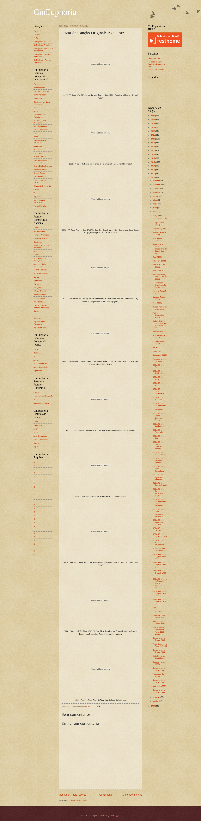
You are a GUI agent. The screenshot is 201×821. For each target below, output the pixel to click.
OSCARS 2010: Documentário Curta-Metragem (159, 502)
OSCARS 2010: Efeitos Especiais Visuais (158, 417)
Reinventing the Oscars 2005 (158, 623)
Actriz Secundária (41, 130)
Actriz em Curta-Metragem (40, 121)
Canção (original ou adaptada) (41, 161)
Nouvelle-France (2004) (159, 233)
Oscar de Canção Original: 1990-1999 (159, 565)
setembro (157, 192)
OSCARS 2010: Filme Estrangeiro (158, 391)
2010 (153, 177)
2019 (153, 143)
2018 (153, 146)
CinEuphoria (55, 12)
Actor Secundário (40, 126)
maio (155, 208)
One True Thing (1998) (158, 266)
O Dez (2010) (157, 271)
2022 (153, 131)
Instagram (37, 34)
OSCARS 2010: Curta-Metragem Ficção (158, 492)
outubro (156, 188)
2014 (153, 162)
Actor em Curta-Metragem (40, 116)
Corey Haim (157, 351)
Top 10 (36, 447)
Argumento (38, 146)
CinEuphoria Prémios (42, 45)
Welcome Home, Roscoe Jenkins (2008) (159, 277)
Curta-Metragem (40, 95)
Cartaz (36, 189)
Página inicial (104, 794)
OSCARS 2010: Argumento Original (158, 522)
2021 (153, 135)
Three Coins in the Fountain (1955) (159, 645)
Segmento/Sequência (42, 186)
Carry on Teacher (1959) (159, 298)
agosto (156, 196)
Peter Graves (157, 331)
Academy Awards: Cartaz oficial (159, 549)
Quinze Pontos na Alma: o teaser (159, 308)
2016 (153, 154)
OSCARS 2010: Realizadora (158, 372)
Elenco (36, 133)
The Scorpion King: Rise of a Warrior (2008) (159, 285)
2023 (153, 127)
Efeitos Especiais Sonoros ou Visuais (41, 306)
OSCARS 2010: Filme (158, 366)
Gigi (154, 608)
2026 (153, 116)
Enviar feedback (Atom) (78, 800)
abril (155, 212)
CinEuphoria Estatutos (42, 42)
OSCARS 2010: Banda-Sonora (159, 425)
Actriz (36, 111)
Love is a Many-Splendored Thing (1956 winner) (158, 631)
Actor (36, 108)
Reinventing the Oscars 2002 (158, 669)
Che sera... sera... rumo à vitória (159, 617)
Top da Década (40, 206)
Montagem (38, 150)
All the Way (156, 612)
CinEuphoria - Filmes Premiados (42, 55)
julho (155, 200)
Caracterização (40, 177)
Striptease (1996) (159, 229)
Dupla (36, 137)
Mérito (36, 399)
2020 (153, 139)
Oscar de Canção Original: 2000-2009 (159, 556)
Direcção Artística (40, 170)
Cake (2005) (157, 257)
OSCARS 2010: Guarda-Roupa (159, 453)
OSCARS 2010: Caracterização (159, 484)
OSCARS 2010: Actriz (158, 378)
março (155, 215)
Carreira (37, 392)
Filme (36, 84)
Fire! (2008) (157, 303)
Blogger (116, 815)
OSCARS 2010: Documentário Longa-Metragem (159, 406)
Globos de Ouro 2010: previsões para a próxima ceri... (159, 324)
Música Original (40, 157)
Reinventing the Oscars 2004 (158, 639)
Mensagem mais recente (72, 794)
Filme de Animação (41, 91)
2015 (153, 158)
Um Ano (155, 347)
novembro (157, 185)
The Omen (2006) (159, 219)
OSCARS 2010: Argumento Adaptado (158, 477)
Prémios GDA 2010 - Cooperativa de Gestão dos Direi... (159, 248)
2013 (153, 166)
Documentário (39, 88)
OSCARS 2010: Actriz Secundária (158, 469)
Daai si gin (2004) (159, 686)
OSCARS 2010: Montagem (158, 398)
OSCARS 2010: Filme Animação (159, 535)
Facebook (37, 31)
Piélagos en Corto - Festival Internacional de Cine (158, 64)
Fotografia (38, 153)
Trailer (36, 193)
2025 (153, 119)
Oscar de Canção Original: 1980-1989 (159, 573)
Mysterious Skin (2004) (158, 675)
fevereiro (156, 697)
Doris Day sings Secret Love (158, 657)
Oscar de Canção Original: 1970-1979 (159, 593)
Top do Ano (38, 197)
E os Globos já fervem (158, 239)
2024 (153, 123)
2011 (153, 174)
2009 (153, 706)
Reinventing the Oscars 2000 (158, 691)
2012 (153, 170)
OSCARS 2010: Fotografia (158, 431)
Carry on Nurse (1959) (158, 663)
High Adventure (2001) (158, 336)
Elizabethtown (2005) (158, 342)
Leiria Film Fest (154, 58)
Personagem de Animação (40, 141)
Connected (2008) (159, 355)
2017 (153, 150)
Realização (38, 98)
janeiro (156, 701)
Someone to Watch (41, 403)
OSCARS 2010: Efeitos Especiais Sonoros (158, 445)
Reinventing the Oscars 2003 (158, 651)
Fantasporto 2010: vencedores (159, 360)
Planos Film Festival (156, 70)
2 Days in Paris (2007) (158, 224)
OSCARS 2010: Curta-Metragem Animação (158, 513)
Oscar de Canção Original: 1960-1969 (159, 602)
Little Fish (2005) (159, 261)
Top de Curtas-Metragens (39, 201)
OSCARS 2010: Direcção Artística (158, 460)
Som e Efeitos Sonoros (43, 166)
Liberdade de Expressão (43, 396)
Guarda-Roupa (39, 173)
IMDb (36, 38)
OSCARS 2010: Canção (158, 529)
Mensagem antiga (132, 794)
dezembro (157, 181)
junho (155, 204)
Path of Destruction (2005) (158, 315)
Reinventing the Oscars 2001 (158, 681)
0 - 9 (35, 554)
